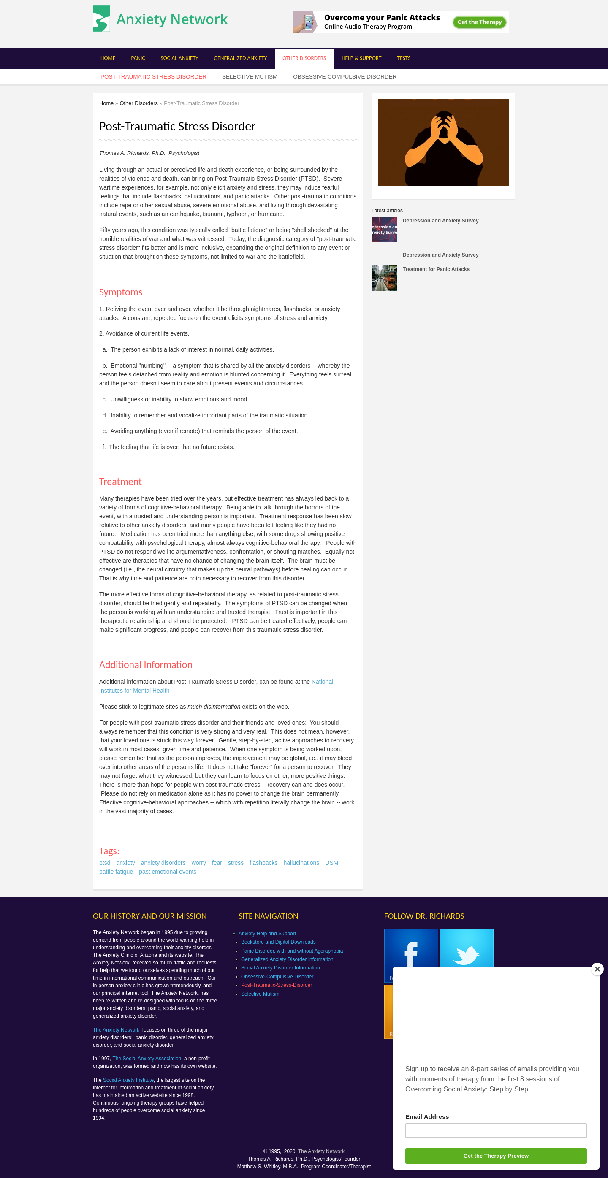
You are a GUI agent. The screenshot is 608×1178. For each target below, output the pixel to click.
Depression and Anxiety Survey (441, 221)
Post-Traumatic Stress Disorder (153, 76)
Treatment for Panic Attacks (436, 269)
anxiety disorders (163, 862)
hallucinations (302, 862)
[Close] (597, 969)
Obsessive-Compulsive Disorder (344, 76)
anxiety (125, 862)
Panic (138, 58)
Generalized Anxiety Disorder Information (287, 959)
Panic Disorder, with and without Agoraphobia (292, 951)
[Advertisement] (442, 362)
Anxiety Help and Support (267, 934)
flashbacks (263, 862)
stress (236, 862)
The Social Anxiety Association (147, 1059)
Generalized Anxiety (240, 58)
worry (199, 862)
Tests (404, 58)
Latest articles (387, 211)
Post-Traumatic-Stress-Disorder (276, 985)
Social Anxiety (179, 58)
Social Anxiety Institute (128, 1080)
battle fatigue (116, 871)
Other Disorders (304, 58)
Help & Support (362, 58)
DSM (331, 862)
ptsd (104, 862)
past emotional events (167, 871)
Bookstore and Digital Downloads (278, 942)
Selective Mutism (249, 76)
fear (217, 862)
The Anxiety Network (117, 1030)
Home (107, 58)
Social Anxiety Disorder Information (280, 968)
